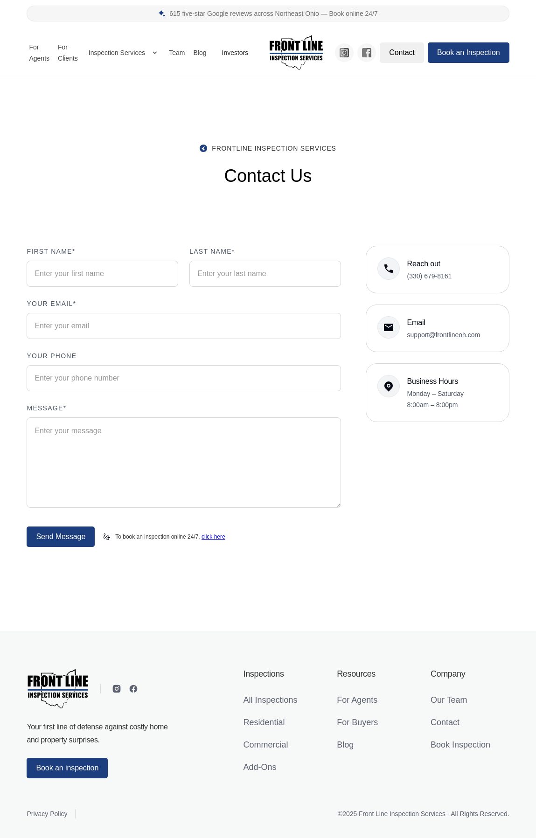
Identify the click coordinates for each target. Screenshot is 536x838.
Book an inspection (67, 768)
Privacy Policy (47, 813)
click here (213, 536)
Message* (46, 408)
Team (177, 52)
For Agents (39, 52)
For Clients (68, 52)
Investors (235, 52)
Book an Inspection (468, 52)
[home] (296, 52)
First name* (51, 251)
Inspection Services (117, 52)
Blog (199, 52)
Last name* (212, 251)
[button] (123, 52)
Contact (402, 52)
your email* (51, 303)
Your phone (52, 356)
